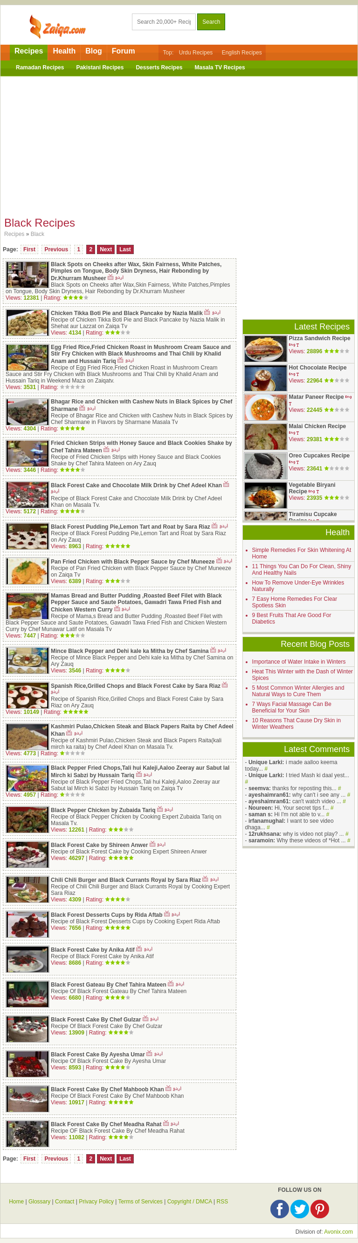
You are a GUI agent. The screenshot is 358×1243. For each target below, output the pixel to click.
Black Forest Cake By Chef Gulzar (96, 1019)
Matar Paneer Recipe (316, 397)
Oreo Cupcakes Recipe (319, 455)
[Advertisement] (179, 144)
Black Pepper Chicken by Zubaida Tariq (103, 810)
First (29, 249)
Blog (93, 51)
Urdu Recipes (196, 52)
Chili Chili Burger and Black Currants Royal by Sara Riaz (126, 880)
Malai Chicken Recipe (317, 426)
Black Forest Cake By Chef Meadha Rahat (106, 1124)
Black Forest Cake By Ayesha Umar (98, 1054)
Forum (123, 51)
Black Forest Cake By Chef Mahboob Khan (107, 1089)
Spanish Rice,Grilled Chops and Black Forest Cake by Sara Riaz (135, 686)
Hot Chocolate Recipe (318, 367)
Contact (64, 1201)
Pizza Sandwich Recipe (320, 338)
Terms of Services (140, 1201)
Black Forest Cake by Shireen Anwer (99, 845)
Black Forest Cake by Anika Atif (93, 950)
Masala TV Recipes (220, 67)
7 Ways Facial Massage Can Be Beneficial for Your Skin (291, 707)
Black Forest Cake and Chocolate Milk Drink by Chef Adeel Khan (136, 485)
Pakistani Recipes (100, 67)
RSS (222, 1201)
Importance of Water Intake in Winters (299, 661)
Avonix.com (338, 1232)
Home (16, 1201)
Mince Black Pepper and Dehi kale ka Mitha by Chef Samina (130, 651)
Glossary (39, 1201)
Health (64, 51)
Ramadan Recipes (40, 67)
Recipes (28, 51)
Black (37, 234)
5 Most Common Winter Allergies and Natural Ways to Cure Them (298, 691)
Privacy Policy (96, 1201)
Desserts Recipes (159, 67)
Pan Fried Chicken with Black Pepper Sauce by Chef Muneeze (132, 561)
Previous (56, 249)
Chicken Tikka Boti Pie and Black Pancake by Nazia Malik (127, 313)
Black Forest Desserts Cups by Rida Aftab (107, 915)
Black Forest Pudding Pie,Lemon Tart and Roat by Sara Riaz (130, 527)
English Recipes (242, 52)
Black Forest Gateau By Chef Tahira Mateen (108, 984)
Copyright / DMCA (189, 1201)
